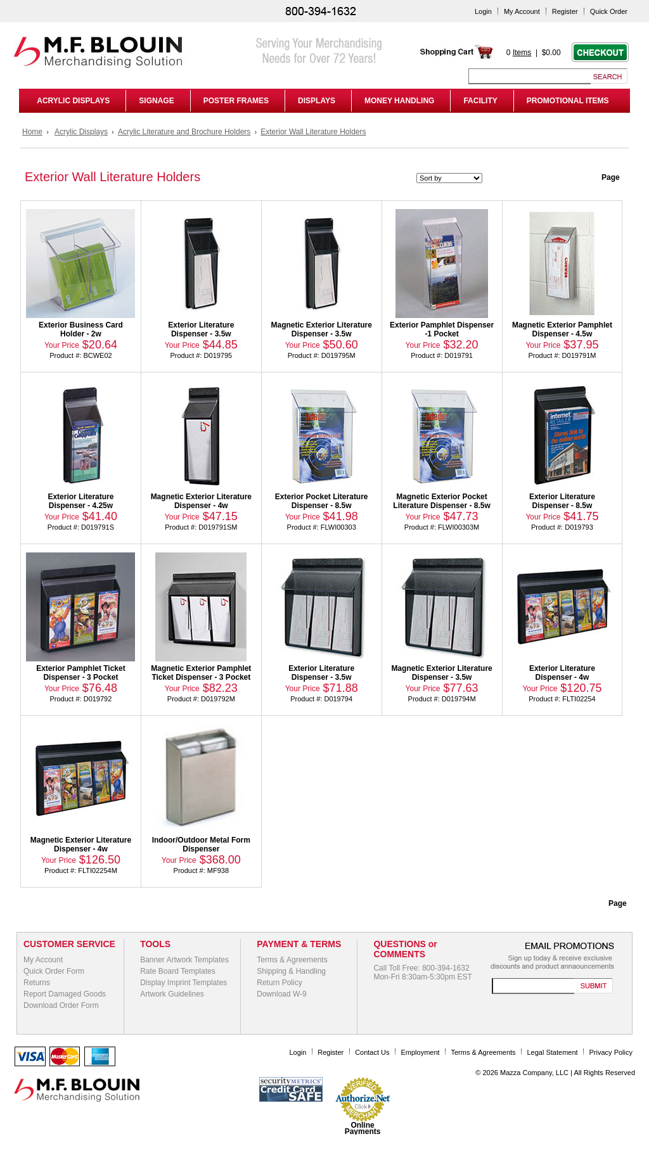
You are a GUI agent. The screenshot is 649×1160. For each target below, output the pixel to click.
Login (483, 11)
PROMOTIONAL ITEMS (568, 100)
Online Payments (363, 1128)
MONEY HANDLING (399, 100)
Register (565, 11)
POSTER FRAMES (236, 100)
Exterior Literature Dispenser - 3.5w (201, 329)
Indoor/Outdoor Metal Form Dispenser (201, 844)
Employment (420, 1052)
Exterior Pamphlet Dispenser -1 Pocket (442, 329)
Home (32, 131)
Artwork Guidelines (172, 994)
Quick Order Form (53, 971)
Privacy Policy (611, 1052)
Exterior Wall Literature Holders (313, 131)
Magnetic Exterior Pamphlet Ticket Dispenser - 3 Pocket (201, 673)
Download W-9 (281, 994)
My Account (522, 11)
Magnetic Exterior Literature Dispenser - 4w (201, 501)
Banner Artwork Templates (184, 959)
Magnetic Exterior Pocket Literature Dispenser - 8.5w (441, 501)
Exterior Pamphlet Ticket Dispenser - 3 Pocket (80, 673)
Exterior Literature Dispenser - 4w (562, 673)
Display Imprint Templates (183, 982)
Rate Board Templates (177, 971)
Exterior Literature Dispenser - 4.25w (80, 501)
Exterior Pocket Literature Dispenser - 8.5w (321, 501)
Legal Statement (552, 1052)
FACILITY (480, 100)
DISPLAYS (316, 100)
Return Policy (279, 982)
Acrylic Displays (81, 131)
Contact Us (372, 1052)
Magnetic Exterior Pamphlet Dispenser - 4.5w (562, 329)
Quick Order (608, 11)
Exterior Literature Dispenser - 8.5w (562, 501)
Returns (36, 982)
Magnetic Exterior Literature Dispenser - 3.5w (321, 329)
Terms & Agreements (292, 959)
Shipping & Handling (291, 971)
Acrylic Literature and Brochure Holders (184, 131)
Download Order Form (61, 1005)
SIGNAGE (156, 100)
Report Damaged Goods (64, 994)
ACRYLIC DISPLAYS (71, 100)
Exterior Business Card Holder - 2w (81, 329)
